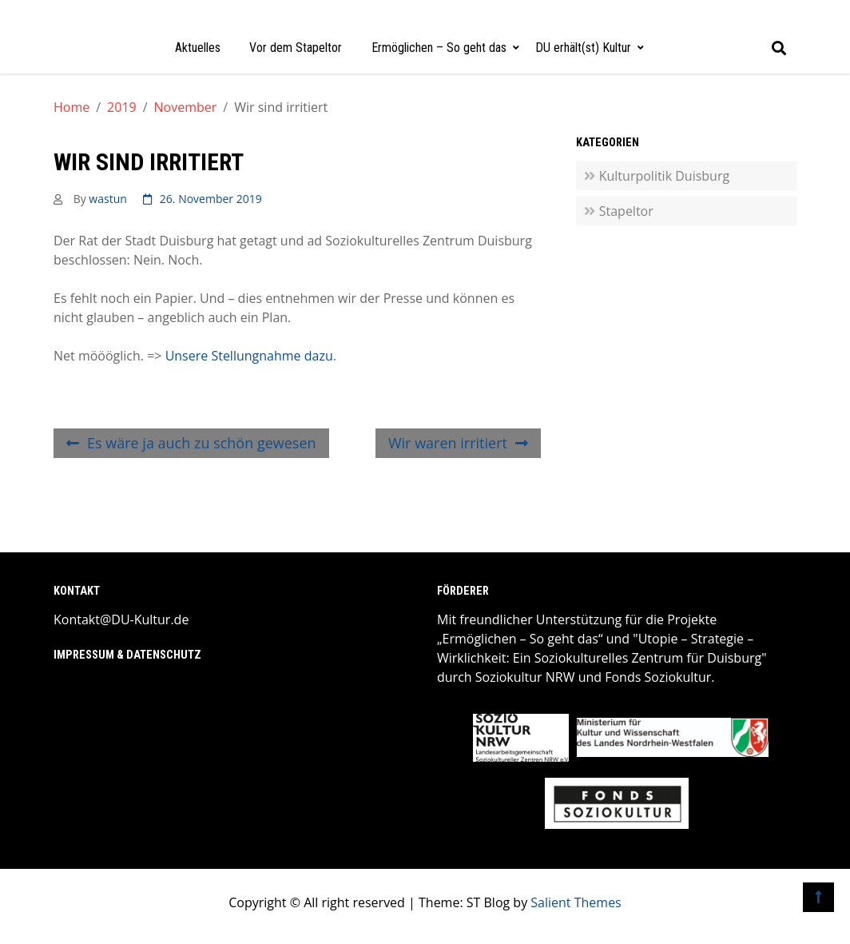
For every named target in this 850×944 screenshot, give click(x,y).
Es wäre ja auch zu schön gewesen (201, 442)
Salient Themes (575, 902)
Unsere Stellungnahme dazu (249, 355)
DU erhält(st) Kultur (583, 47)
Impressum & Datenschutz (127, 655)
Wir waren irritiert (447, 442)
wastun (107, 198)
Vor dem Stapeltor (295, 47)
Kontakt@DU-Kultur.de (121, 619)
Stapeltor (626, 211)
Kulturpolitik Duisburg (664, 176)
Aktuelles (197, 47)
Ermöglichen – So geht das (438, 47)
